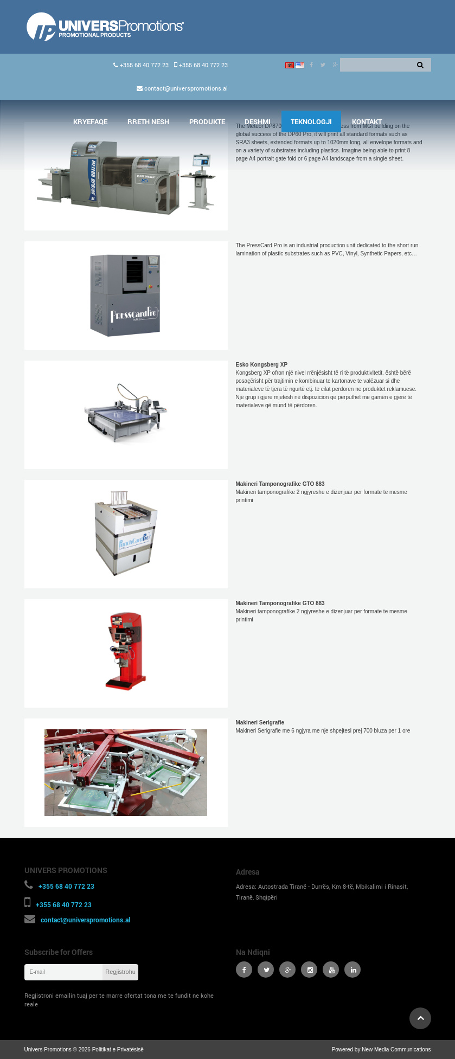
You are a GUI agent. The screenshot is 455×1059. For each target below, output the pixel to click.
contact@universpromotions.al (185, 88)
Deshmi (258, 121)
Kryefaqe (90, 121)
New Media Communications (396, 1049)
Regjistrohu (120, 971)
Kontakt (367, 121)
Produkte (207, 121)
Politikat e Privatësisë (118, 1049)
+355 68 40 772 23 (143, 65)
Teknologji (311, 121)
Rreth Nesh (148, 121)
